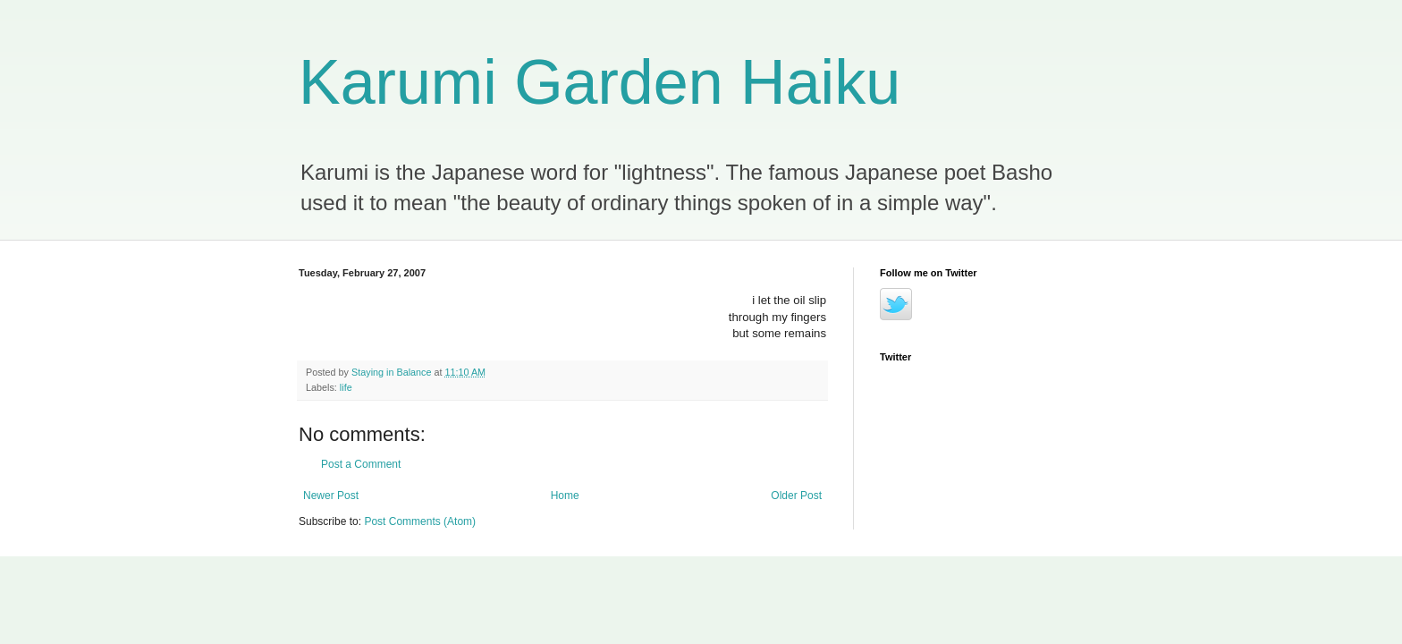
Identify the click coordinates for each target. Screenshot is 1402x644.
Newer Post (331, 495)
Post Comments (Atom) (420, 521)
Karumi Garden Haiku (599, 82)
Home (565, 495)
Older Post (796, 495)
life (346, 387)
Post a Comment (361, 464)
